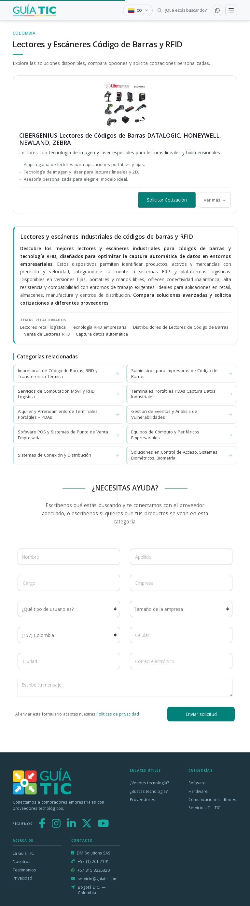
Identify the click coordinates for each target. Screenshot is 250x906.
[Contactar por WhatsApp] (217, 10)
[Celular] (181, 635)
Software (197, 783)
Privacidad (22, 878)
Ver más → (215, 200)
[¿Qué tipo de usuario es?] (69, 609)
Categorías (200, 770)
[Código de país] (69, 635)
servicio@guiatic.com (98, 879)
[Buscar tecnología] (182, 10)
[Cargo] (69, 583)
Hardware (198, 791)
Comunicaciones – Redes (212, 799)
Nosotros (21, 861)
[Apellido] (181, 557)
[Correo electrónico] (181, 661)
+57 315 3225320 (93, 870)
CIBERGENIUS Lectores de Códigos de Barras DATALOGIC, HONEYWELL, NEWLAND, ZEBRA (120, 139)
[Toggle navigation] (231, 10)
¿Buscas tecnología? (149, 791)
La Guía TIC (23, 853)
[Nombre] (69, 557)
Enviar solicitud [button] (201, 714)
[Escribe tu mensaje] (125, 688)
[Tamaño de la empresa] (181, 609)
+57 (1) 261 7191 (93, 861)
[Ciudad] (69, 661)
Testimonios (24, 870)
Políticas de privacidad (117, 714)
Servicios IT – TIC (204, 807)
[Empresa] (181, 583)
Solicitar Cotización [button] (167, 200)
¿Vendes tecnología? (149, 783)
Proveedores (142, 799)
